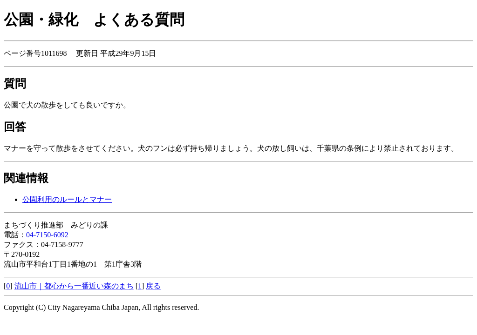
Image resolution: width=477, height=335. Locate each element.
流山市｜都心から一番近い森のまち (74, 286)
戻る (153, 286)
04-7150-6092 (47, 235)
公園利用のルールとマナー (67, 199)
